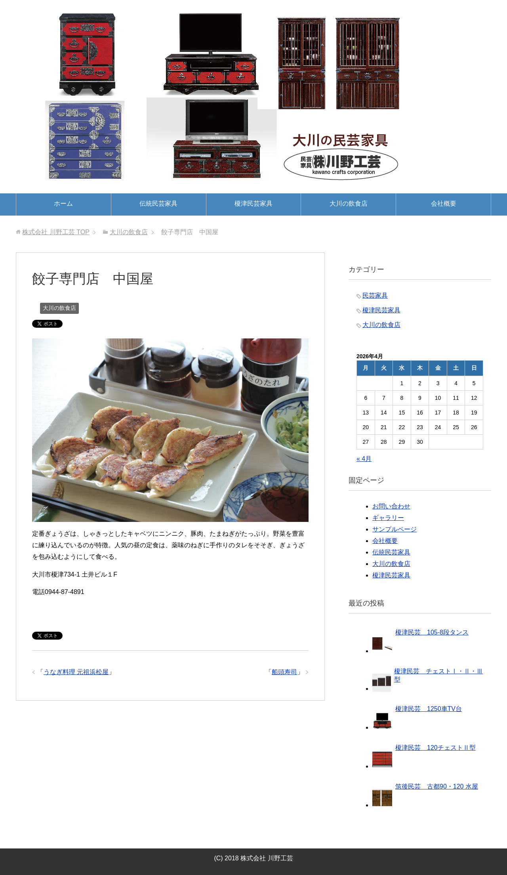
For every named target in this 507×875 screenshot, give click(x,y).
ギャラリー (388, 517)
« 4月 (364, 458)
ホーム (63, 203)
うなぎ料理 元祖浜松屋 (76, 672)
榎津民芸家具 (253, 203)
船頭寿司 (284, 672)
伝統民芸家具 (158, 203)
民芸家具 (375, 295)
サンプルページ (394, 529)
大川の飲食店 (349, 203)
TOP (56, 232)
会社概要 (443, 203)
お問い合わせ (391, 506)
